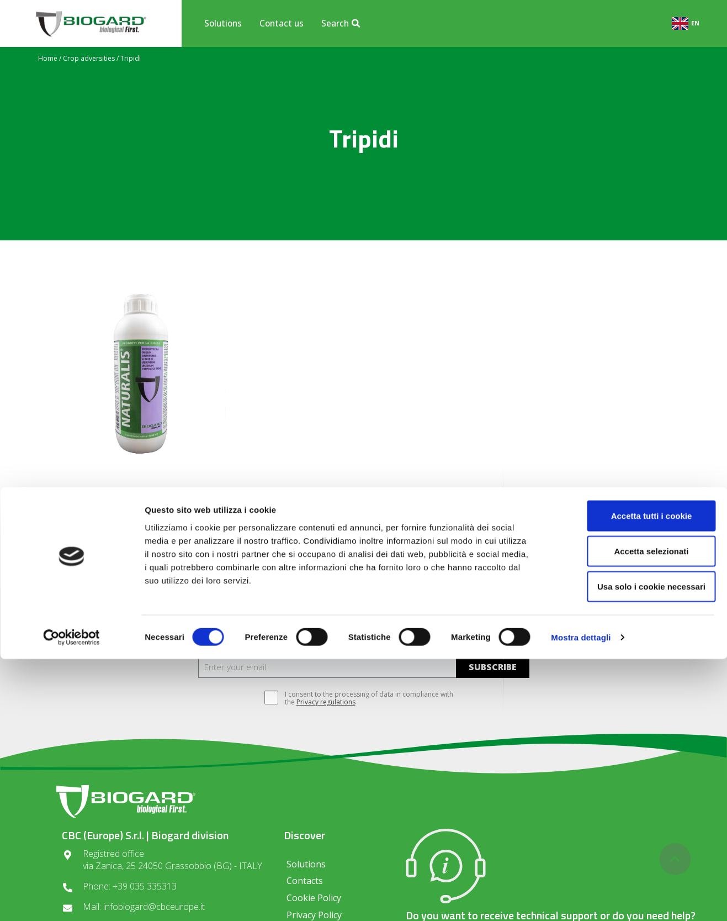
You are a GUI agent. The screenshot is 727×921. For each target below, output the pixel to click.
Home (47, 58)
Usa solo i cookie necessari (635, 848)
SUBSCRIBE (493, 667)
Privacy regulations (325, 702)
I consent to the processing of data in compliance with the (363, 698)
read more (143, 545)
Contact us (281, 23)
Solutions (223, 23)
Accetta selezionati (634, 813)
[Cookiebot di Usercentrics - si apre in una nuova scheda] (71, 899)
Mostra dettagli (581, 899)
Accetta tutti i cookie (635, 777)
